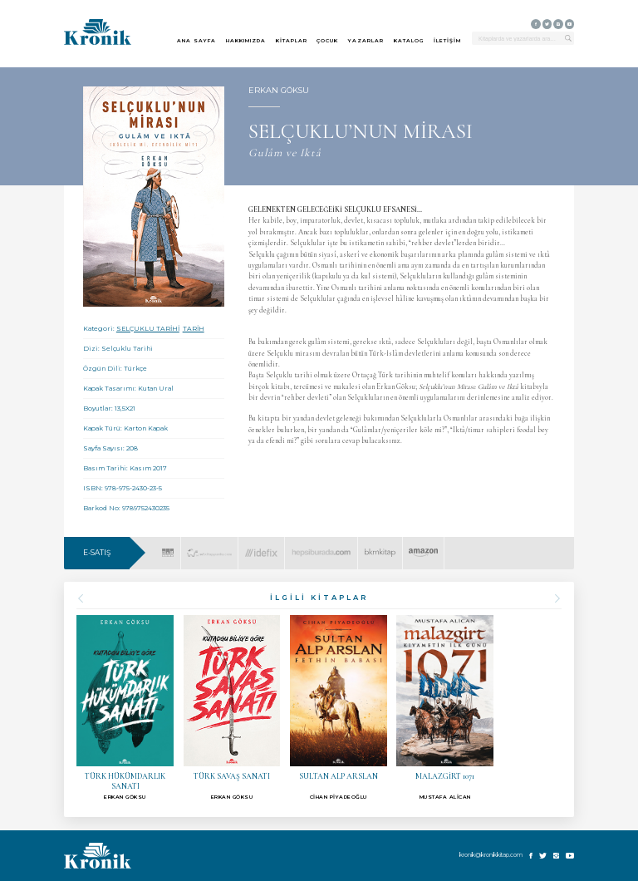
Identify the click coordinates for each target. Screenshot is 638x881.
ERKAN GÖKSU (278, 90)
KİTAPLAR (291, 41)
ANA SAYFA (196, 41)
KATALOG (409, 41)
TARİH (193, 328)
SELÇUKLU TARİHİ (147, 328)
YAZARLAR (366, 41)
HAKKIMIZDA (246, 41)
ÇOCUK (327, 41)
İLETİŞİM (447, 41)
